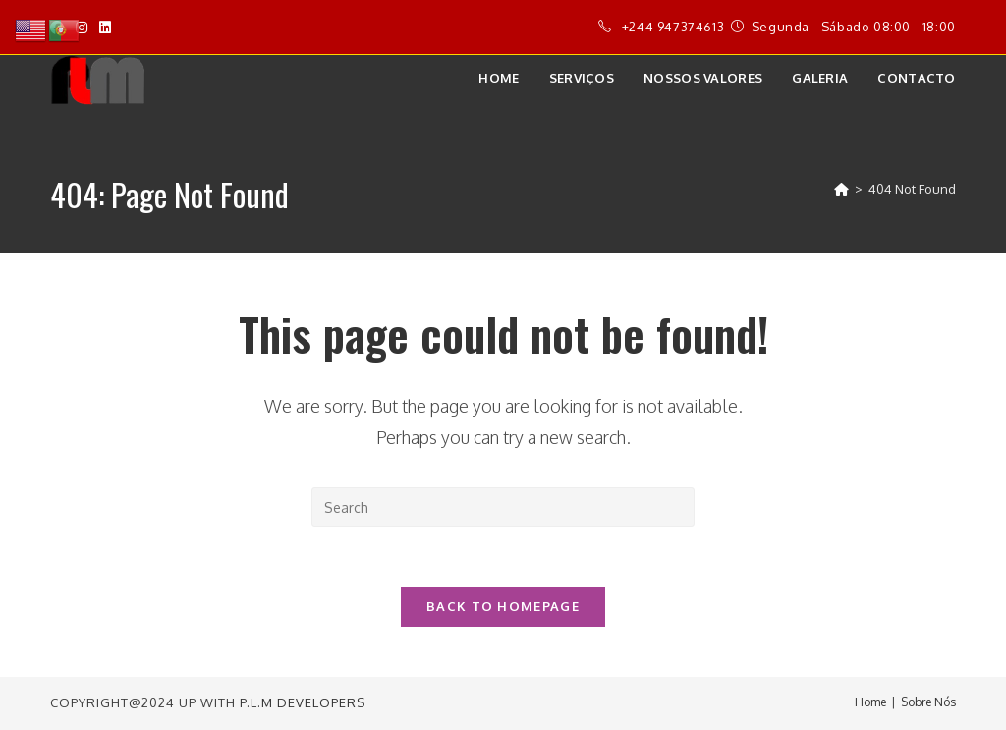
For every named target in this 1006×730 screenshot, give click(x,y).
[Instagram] (81, 27)
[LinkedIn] (105, 27)
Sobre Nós (928, 702)
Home (870, 702)
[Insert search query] (503, 507)
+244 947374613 (673, 26)
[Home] (841, 189)
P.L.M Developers (302, 702)
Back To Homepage (503, 606)
